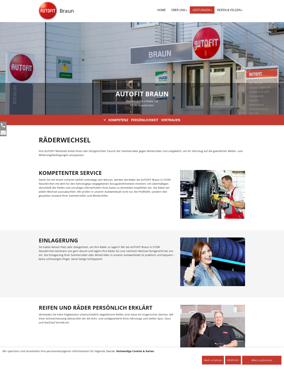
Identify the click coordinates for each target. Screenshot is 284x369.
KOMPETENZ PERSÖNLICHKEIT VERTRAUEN (142, 120)
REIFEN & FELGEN (230, 10)
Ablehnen (233, 360)
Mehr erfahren (213, 360)
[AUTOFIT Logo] (48, 11)
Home (161, 10)
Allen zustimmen (261, 360)
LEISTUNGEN (202, 10)
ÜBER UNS (179, 10)
